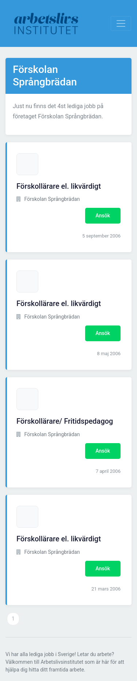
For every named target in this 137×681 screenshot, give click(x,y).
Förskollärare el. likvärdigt (58, 186)
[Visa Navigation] (121, 23)
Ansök (103, 215)
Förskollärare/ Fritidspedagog (64, 421)
